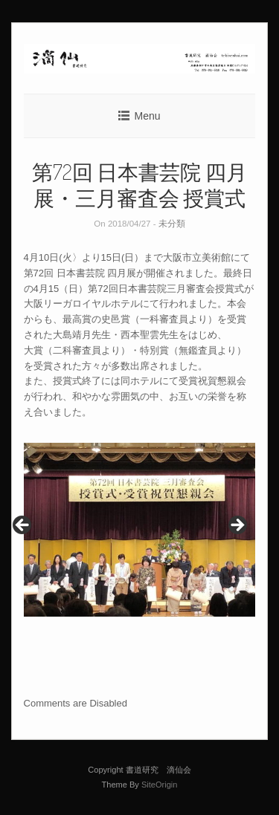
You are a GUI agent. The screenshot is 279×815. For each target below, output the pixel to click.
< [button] (23, 526)
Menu (147, 116)
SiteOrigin (159, 784)
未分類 (171, 223)
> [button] (236, 526)
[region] (140, 530)
